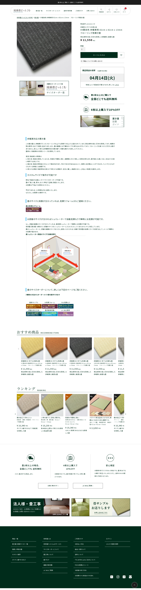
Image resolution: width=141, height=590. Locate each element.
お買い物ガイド (52, 486)
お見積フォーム (50, 302)
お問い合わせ (91, 11)
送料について (79, 555)
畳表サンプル (33, 302)
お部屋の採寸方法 (81, 570)
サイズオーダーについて (53, 11)
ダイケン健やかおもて (19, 560)
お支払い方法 (79, 544)
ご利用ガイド (79, 11)
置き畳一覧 (39, 11)
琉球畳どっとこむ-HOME (25, 18)
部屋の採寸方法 (33, 310)
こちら (117, 85)
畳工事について (48, 555)
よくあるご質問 (87, 486)
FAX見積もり (65, 302)
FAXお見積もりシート (82, 565)
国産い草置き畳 (17, 549)
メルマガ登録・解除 (112, 544)
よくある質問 (65, 310)
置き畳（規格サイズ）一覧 (20, 544)
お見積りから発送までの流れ (84, 576)
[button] (18, 350)
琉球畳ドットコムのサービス (52, 544)
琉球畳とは (47, 539)
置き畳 (36, 18)
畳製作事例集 (48, 565)
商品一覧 (15, 539)
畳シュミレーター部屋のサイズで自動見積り (41, 234)
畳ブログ (46, 560)
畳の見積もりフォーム (33, 206)
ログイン (109, 539)
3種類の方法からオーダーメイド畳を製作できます (43, 295)
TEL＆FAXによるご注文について (85, 560)
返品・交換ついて (80, 549)
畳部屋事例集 (49, 310)
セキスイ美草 (16, 555)
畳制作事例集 (68, 11)
